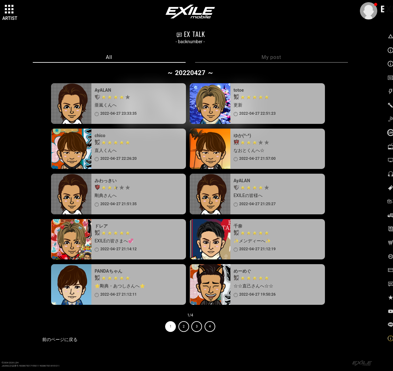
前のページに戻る (60, 339)
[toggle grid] (10, 10)
